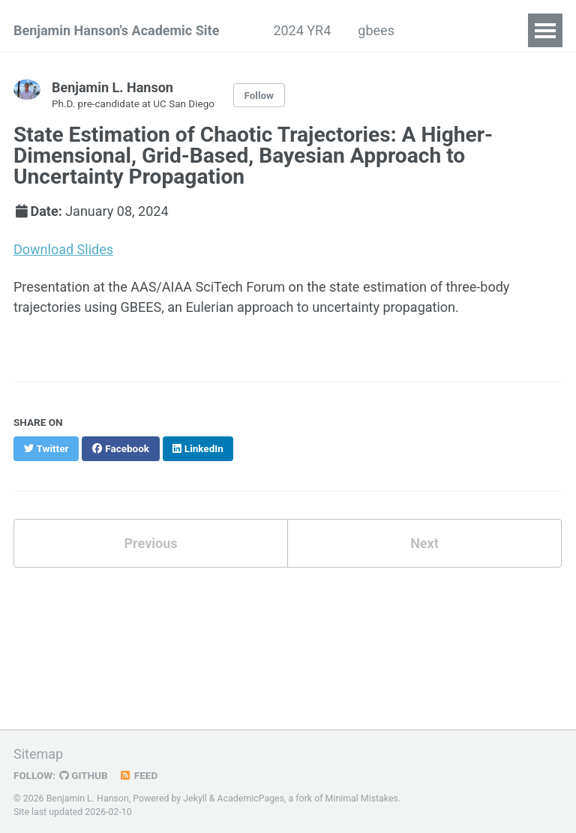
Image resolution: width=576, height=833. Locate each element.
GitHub (83, 775)
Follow (259, 95)
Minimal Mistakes (362, 798)
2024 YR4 (302, 30)
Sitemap (38, 754)
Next (424, 543)
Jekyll (195, 798)
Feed (138, 775)
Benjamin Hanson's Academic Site (116, 30)
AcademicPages (251, 798)
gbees (376, 30)
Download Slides (63, 249)
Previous (151, 543)
